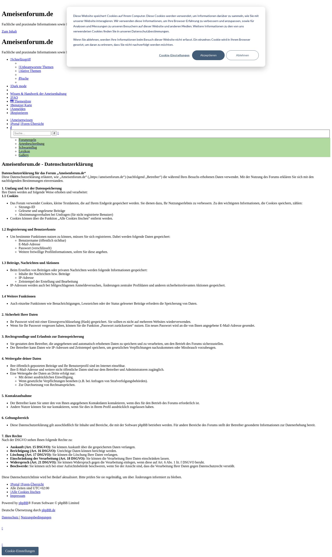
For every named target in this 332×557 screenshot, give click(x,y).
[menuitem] (36, 67)
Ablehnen (242, 55)
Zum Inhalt (9, 31)
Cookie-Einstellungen (174, 55)
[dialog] (166, 37)
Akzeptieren (208, 55)
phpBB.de (48, 510)
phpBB (23, 503)
